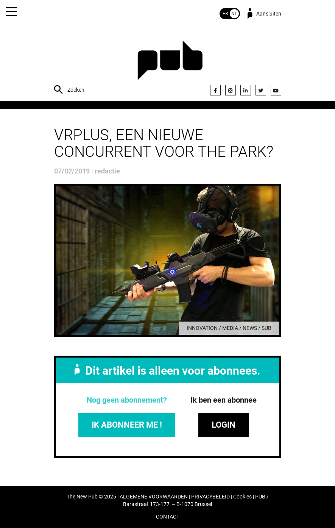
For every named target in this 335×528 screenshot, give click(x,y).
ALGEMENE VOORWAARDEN (154, 497)
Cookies (242, 497)
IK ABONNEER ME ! (127, 425)
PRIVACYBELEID (210, 497)
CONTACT (167, 517)
